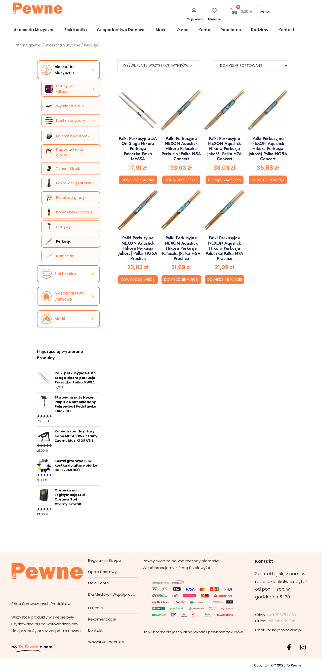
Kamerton (65, 255)
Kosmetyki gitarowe (74, 212)
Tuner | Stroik (68, 168)
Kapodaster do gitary (70, 152)
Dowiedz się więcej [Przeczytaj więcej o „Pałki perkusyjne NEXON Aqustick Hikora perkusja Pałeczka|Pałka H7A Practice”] (224, 279)
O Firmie (95, 607)
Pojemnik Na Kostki (73, 136)
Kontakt (286, 29)
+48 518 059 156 (280, 621)
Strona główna (28, 45)
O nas (182, 29)
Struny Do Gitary (65, 88)
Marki (161, 29)
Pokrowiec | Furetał (73, 183)
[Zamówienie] (251, 65)
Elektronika (76, 29)
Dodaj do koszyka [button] (138, 179)
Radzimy (259, 29)
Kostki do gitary (70, 120)
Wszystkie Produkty (106, 641)
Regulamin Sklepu (104, 560)
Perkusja (63, 241)
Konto (204, 29)
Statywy (63, 226)
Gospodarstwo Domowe (121, 29)
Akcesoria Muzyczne (34, 29)
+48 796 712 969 (281, 615)
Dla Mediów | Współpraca (111, 594)
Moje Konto (98, 583)
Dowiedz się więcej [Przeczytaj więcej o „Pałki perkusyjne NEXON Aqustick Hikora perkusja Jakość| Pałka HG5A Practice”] (138, 279)
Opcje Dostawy (102, 571)
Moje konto (195, 19)
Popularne (230, 29)
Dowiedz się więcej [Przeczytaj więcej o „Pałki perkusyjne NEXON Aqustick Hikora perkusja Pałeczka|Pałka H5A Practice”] (181, 279)
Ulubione (214, 19)
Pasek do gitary (70, 197)
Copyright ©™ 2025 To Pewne (277, 665)
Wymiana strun (70, 105)
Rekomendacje (102, 619)
